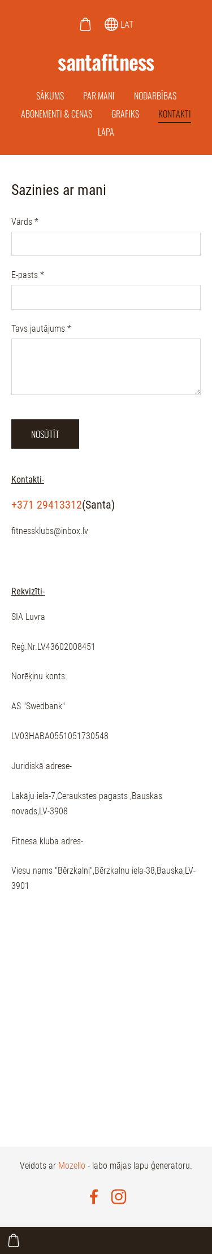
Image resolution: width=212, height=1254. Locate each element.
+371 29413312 (46, 504)
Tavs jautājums (41, 328)
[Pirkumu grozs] (85, 24)
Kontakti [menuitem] (174, 113)
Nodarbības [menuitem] (155, 95)
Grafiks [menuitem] (125, 113)
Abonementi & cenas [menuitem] (56, 113)
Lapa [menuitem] (106, 131)
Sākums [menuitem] (50, 95)
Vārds (24, 221)
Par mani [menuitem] (99, 95)
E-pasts (27, 275)
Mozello (71, 1165)
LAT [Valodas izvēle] (119, 24)
